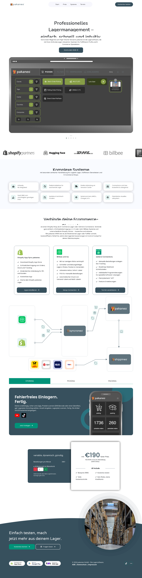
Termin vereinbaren (110, 290)
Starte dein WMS (71, 50)
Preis (65, 4)
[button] (66, 138)
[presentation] (70, 135)
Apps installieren (31, 290)
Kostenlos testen (124, 4)
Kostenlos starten (22, 547)
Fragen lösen (48, 547)
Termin (82, 4)
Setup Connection (71, 290)
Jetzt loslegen (26, 425)
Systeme (73, 4)
